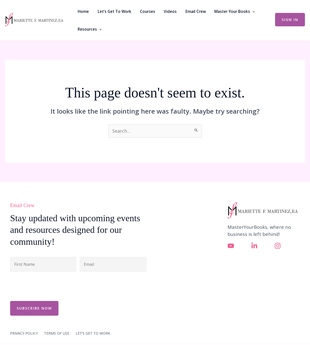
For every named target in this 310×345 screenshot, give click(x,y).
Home (82, 11)
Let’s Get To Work (111, 11)
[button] (237, 11)
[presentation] (48, 286)
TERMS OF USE (56, 333)
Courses (141, 11)
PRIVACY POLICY (24, 333)
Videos (161, 11)
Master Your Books (219, 11)
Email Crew (183, 11)
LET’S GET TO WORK (93, 333)
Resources (89, 29)
